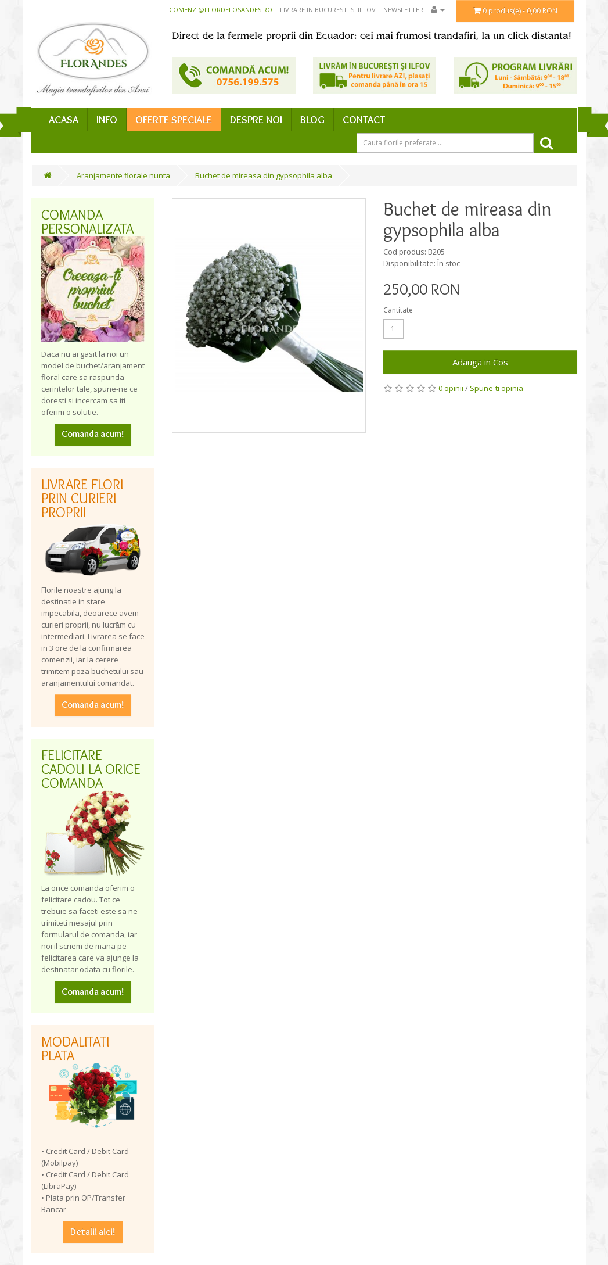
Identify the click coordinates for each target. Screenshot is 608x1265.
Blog (312, 119)
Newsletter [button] (403, 9)
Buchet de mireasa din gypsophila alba (263, 175)
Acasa (63, 119)
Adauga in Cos (480, 362)
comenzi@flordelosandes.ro (220, 9)
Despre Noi (256, 119)
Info (106, 119)
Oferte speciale (173, 119)
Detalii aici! (93, 1231)
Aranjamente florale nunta (123, 175)
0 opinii (450, 388)
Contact (364, 119)
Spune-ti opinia (496, 388)
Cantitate (398, 310)
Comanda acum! (93, 433)
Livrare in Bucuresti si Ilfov (328, 9)
